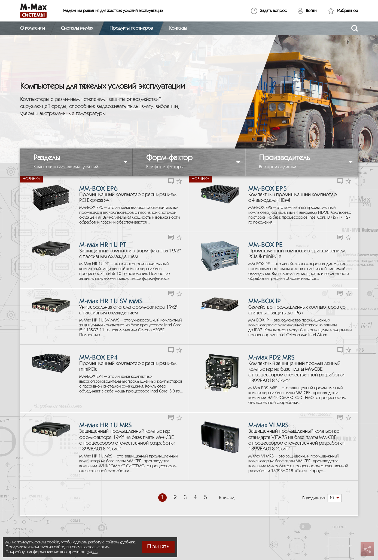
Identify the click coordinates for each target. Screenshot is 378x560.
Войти (311, 11)
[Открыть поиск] (354, 28)
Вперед (227, 498)
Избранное (347, 11)
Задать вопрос (273, 11)
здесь (92, 552)
